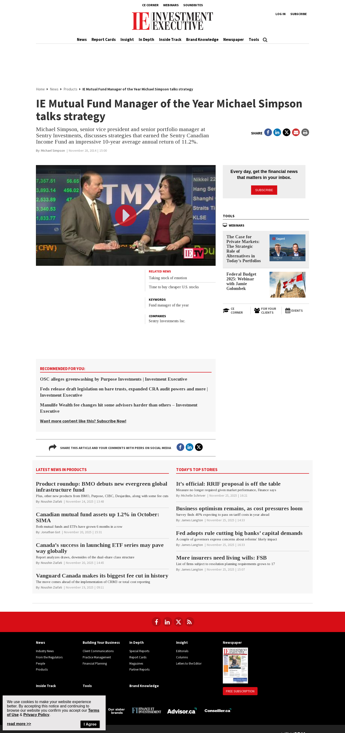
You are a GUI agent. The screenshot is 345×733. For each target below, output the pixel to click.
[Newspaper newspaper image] (235, 665)
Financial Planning (95, 663)
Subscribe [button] (264, 188)
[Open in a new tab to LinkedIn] (277, 132)
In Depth (146, 39)
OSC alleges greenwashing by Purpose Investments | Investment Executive (113, 379)
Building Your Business (101, 642)
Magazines (136, 663)
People (40, 663)
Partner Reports (139, 669)
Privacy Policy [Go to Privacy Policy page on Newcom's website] (36, 715)
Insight (127, 39)
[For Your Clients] (266, 308)
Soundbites (193, 5)
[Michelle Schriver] (193, 495)
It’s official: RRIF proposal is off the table (228, 484)
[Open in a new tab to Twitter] (286, 132)
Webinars (171, 5)
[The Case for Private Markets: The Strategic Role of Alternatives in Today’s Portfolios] (287, 245)
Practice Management (97, 657)
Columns (182, 657)
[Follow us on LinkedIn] (167, 622)
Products (70, 89)
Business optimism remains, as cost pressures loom (239, 508)
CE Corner (150, 5)
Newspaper (233, 39)
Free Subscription (240, 691)
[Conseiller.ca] (218, 710)
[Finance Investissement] (146, 710)
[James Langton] (192, 520)
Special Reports (139, 651)
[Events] (297, 308)
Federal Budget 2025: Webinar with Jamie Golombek (241, 279)
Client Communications (98, 651)
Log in (281, 14)
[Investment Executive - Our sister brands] (116, 710)
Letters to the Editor (188, 663)
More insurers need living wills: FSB (221, 558)
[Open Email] (296, 132)
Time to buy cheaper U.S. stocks (174, 287)
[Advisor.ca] (182, 710)
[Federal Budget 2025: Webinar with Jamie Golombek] (287, 282)
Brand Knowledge (202, 39)
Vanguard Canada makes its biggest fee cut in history (102, 575)
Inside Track (170, 39)
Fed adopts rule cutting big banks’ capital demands (239, 533)
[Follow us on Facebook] (156, 622)
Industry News (45, 651)
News (82, 39)
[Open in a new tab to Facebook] (268, 132)
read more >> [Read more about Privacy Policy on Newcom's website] (19, 724)
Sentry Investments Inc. (167, 321)
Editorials (182, 651)
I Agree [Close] (90, 724)
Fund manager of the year (169, 305)
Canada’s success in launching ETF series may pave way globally (100, 548)
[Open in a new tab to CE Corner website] (234, 308)
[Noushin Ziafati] (51, 501)
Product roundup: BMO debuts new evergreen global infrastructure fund (101, 487)
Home (40, 89)
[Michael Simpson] (53, 150)
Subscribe (298, 14)
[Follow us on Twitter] (178, 622)
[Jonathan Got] (50, 532)
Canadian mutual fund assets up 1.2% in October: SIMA (97, 517)
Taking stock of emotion (168, 278)
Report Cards (104, 39)
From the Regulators (49, 657)
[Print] (305, 132)
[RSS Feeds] (189, 622)
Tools (254, 39)
